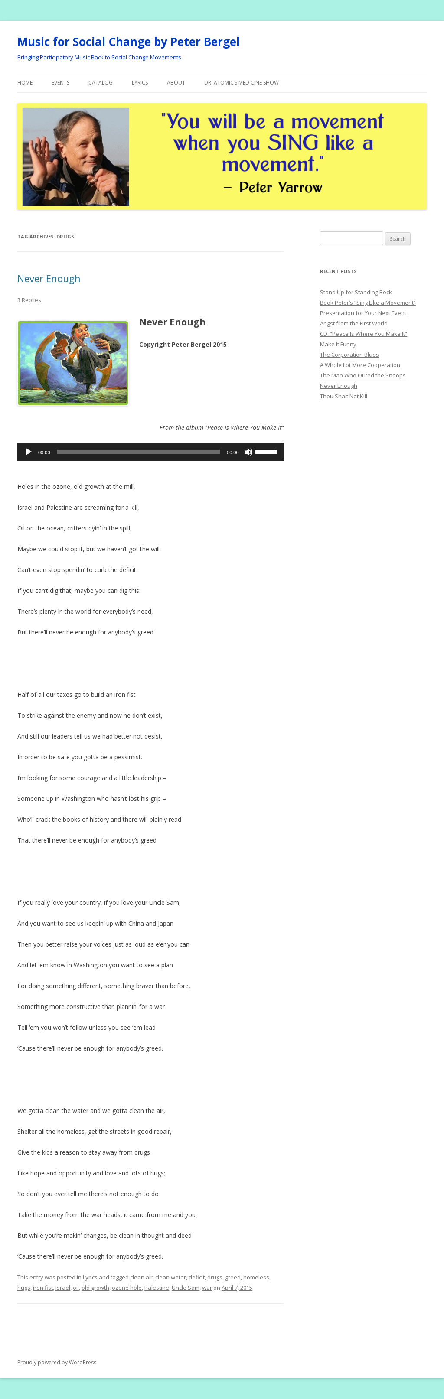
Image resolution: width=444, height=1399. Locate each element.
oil (76, 1288)
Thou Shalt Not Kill (343, 396)
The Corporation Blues (349, 354)
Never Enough (49, 278)
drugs (214, 1277)
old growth (95, 1288)
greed (233, 1277)
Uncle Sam (185, 1288)
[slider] (138, 452)
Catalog (100, 82)
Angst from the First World (354, 323)
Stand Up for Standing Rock (356, 292)
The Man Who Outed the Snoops (363, 375)
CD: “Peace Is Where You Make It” (363, 334)
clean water (170, 1277)
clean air (141, 1277)
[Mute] (248, 452)
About (176, 82)
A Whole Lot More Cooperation (360, 365)
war (207, 1288)
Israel (63, 1288)
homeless (256, 1277)
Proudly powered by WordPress (56, 1362)
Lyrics (140, 82)
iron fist (43, 1288)
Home (25, 82)
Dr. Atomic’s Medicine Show (241, 82)
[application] (150, 452)
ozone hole (127, 1288)
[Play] (28, 452)
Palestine (156, 1288)
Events (60, 82)
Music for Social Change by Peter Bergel (128, 41)
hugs (23, 1288)
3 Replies (29, 300)
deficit (197, 1277)
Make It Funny (338, 344)
